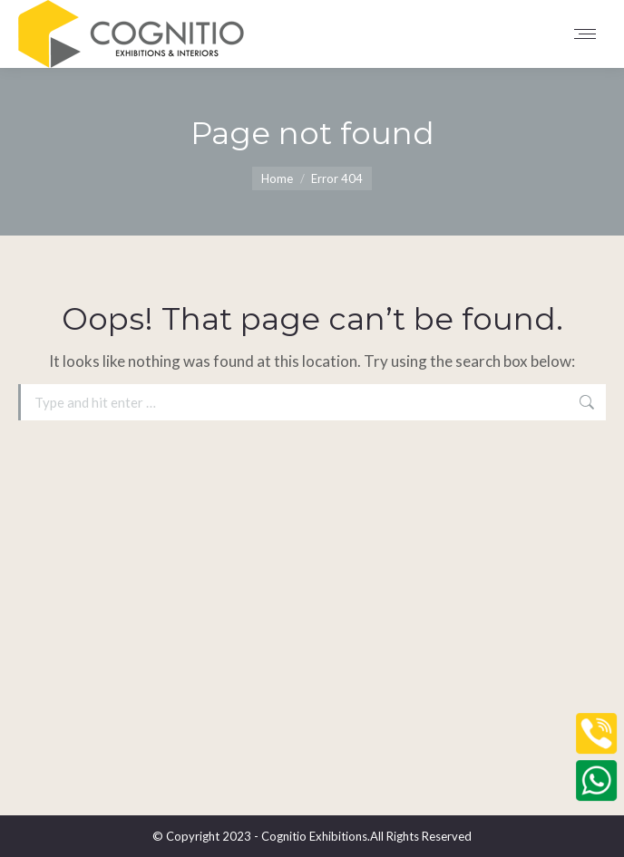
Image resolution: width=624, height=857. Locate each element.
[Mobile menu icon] (589, 34)
